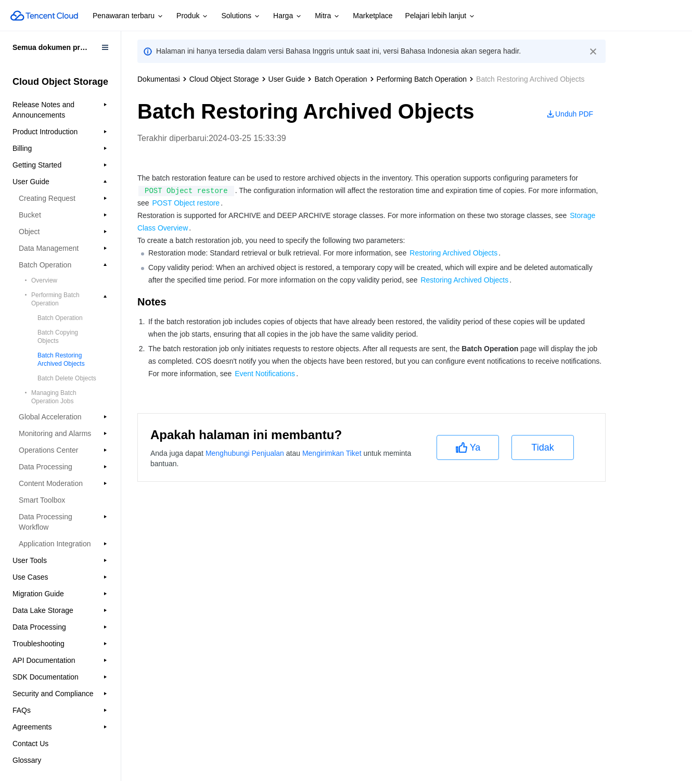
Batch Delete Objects (66, 378)
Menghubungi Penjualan (245, 453)
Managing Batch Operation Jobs (53, 397)
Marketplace (372, 15)
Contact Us (30, 743)
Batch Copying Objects (57, 336)
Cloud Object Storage (224, 79)
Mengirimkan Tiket (332, 453)
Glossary (26, 760)
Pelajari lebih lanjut (440, 16)
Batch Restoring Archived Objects (61, 359)
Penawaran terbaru (128, 16)
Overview (44, 280)
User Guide (286, 79)
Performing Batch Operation (422, 79)
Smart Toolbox (42, 500)
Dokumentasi (158, 79)
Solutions (241, 16)
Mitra (327, 16)
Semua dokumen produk (54, 47)
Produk (192, 16)
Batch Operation (60, 318)
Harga (287, 16)
